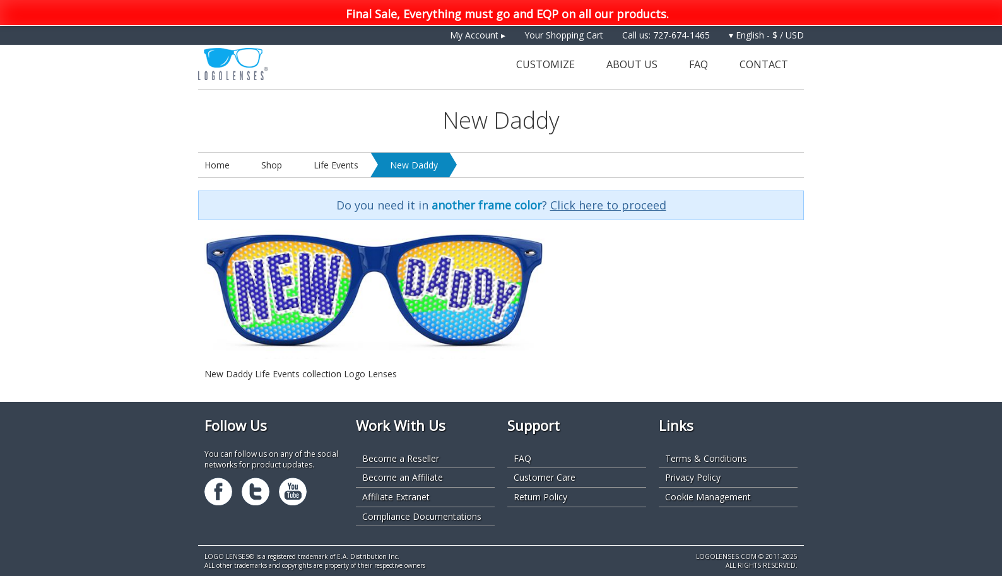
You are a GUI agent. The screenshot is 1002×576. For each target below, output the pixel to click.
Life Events (336, 165)
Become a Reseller (400, 458)
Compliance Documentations (421, 516)
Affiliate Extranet (396, 497)
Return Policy (540, 497)
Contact (764, 64)
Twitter (255, 491)
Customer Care (544, 477)
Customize (545, 64)
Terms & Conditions (706, 458)
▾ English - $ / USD (766, 35)
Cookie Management (708, 497)
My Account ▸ (477, 35)
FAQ (698, 64)
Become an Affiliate (402, 477)
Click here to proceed (608, 205)
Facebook (218, 491)
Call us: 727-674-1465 (666, 35)
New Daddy (414, 165)
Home (217, 165)
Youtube (293, 491)
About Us (631, 64)
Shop (271, 165)
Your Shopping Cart (563, 35)
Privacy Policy (693, 477)
